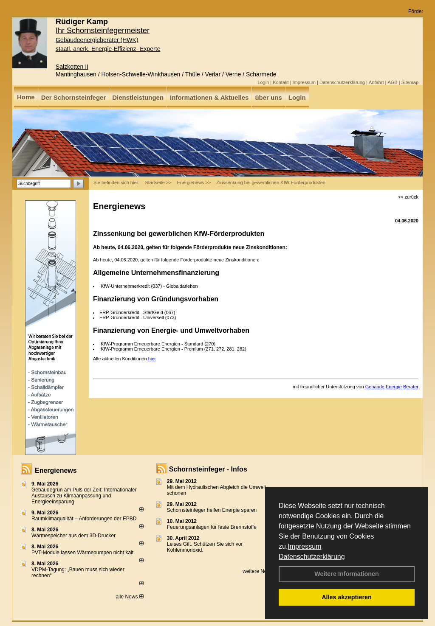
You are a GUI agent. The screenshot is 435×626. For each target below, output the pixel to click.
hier (152, 358)
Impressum (304, 546)
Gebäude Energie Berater (391, 386)
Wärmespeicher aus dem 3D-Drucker (73, 536)
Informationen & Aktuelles (209, 97)
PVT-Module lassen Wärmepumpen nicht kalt (82, 553)
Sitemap (409, 82)
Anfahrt (376, 82)
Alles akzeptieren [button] (347, 597)
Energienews (56, 470)
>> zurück (408, 196)
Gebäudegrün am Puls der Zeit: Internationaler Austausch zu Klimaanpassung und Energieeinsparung (83, 496)
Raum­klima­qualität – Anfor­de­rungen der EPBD (83, 519)
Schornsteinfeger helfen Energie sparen (212, 510)
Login (263, 82)
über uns (268, 97)
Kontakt (280, 82)
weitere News (261, 571)
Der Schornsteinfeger (73, 97)
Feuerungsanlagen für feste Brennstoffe (212, 527)
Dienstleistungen (138, 97)
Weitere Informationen (346, 573)
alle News (129, 597)
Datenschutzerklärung (312, 556)
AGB (392, 82)
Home (26, 97)
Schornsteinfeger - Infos (208, 469)
